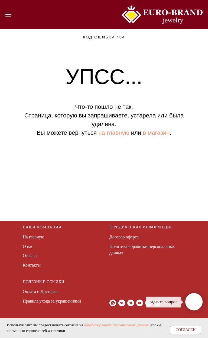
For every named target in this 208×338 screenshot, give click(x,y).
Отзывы (30, 255)
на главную (113, 132)
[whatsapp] (112, 303)
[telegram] (130, 303)
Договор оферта (124, 237)
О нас (28, 246)
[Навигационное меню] (8, 15)
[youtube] (139, 303)
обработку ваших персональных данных (116, 325)
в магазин (156, 132)
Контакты (32, 265)
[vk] (121, 303)
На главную (33, 237)
